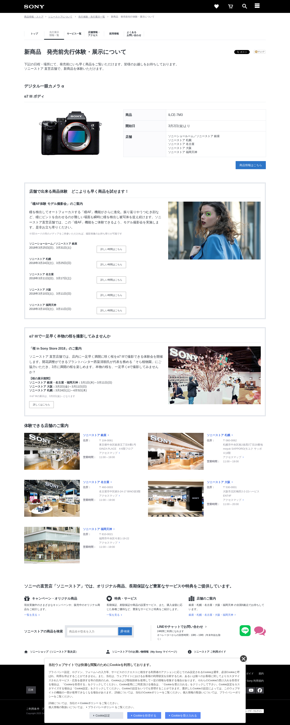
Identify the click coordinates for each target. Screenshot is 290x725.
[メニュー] (259, 6)
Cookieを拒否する (145, 715)
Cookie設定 (103, 715)
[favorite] (216, 6)
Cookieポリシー (89, 703)
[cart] (231, 6)
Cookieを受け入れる (184, 715)
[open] (245, 6)
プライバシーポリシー (101, 707)
